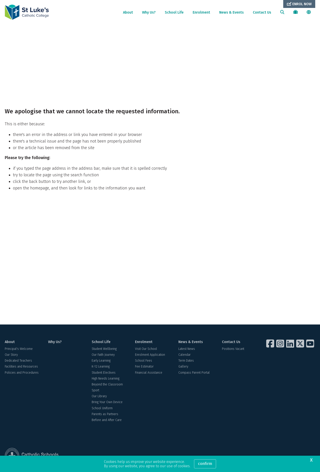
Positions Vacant (233, 349)
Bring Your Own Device (107, 402)
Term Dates (186, 361)
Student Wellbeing (104, 349)
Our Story (11, 355)
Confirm (205, 463)
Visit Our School (146, 349)
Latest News (186, 349)
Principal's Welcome (19, 349)
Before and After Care (107, 420)
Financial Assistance (148, 373)
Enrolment (201, 12)
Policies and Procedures (22, 373)
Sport (95, 390)
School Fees (143, 361)
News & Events (231, 12)
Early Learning (101, 361)
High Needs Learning (105, 378)
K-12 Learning (101, 366)
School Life (174, 12)
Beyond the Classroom (107, 384)
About (128, 12)
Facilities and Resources (21, 366)
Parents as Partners (105, 414)
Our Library (99, 396)
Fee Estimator (144, 366)
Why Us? (149, 12)
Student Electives (104, 373)
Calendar (184, 355)
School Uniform (102, 408)
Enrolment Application (150, 355)
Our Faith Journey (103, 355)
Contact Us (262, 12)
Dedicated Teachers (18, 361)
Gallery (183, 366)
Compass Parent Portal (194, 373)
